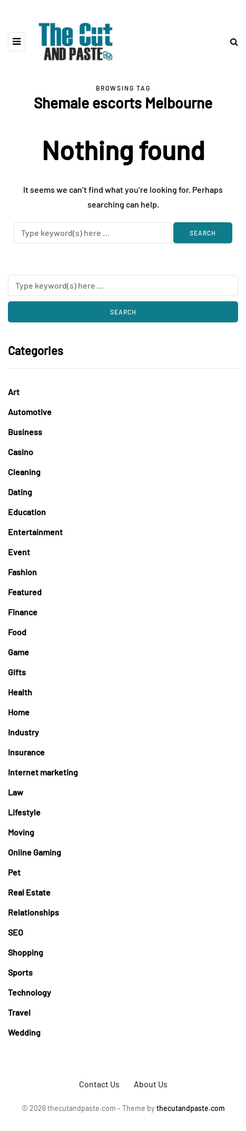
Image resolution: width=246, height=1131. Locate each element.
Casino (20, 452)
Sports (20, 972)
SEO (15, 932)
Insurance (26, 752)
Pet (14, 872)
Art (13, 392)
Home (18, 712)
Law (15, 792)
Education (27, 512)
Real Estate (29, 892)
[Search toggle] (230, 41)
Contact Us (99, 1084)
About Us (151, 1084)
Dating (20, 492)
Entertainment (35, 532)
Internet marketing (43, 772)
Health (20, 692)
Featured (25, 592)
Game (18, 652)
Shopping (25, 952)
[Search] (93, 232)
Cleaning (24, 472)
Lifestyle (24, 812)
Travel (19, 1012)
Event (19, 552)
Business (25, 432)
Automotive (30, 412)
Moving (21, 832)
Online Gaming (34, 852)
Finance (22, 612)
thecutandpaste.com (190, 1108)
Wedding (24, 1032)
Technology (29, 992)
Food (17, 632)
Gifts (17, 672)
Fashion (22, 572)
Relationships (33, 912)
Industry (23, 732)
